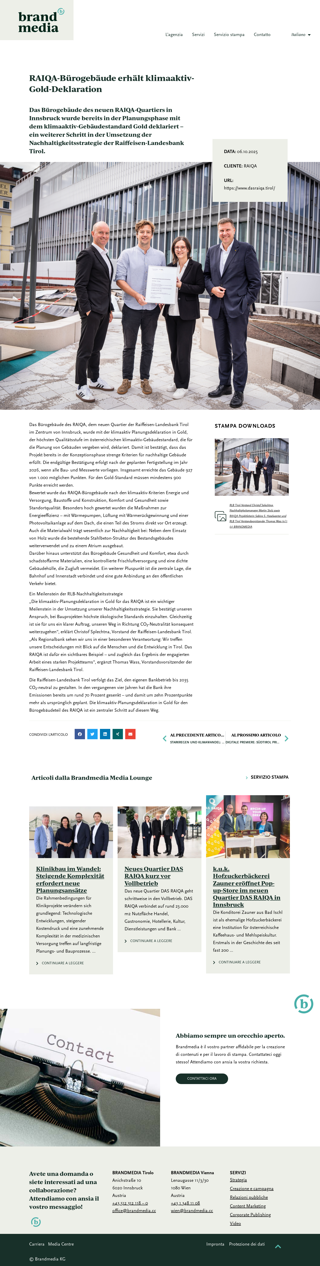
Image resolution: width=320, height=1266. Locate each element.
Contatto (262, 35)
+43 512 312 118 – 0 (130, 1203)
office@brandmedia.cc (134, 1211)
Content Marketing (248, 1206)
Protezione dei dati (247, 1244)
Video (235, 1223)
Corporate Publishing (250, 1215)
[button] (80, 734)
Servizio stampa (229, 35)
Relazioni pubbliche (249, 1197)
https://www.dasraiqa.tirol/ (249, 188)
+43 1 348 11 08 (185, 1203)
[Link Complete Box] (71, 884)
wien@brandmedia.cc (192, 1211)
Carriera (37, 1244)
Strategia (238, 1180)
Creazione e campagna (252, 1189)
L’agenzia (174, 35)
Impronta (215, 1244)
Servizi (198, 35)
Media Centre (61, 1244)
